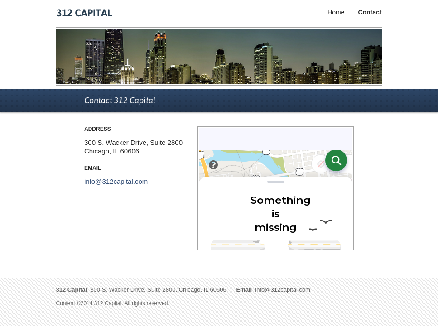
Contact (369, 12)
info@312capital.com (116, 181)
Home (335, 12)
